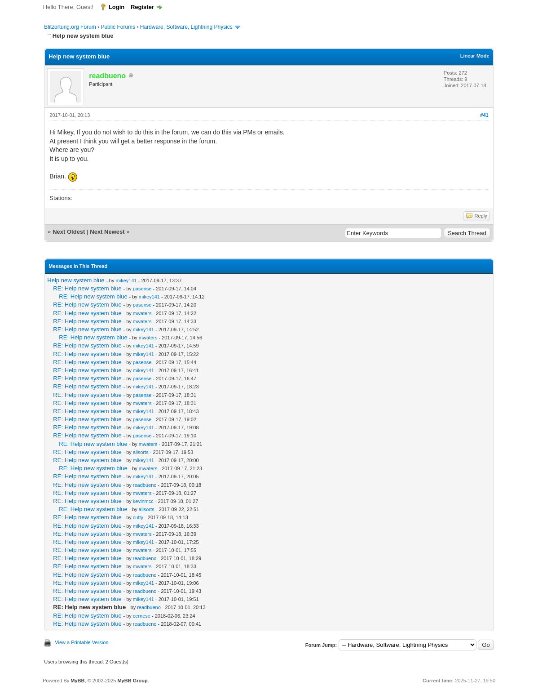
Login (116, 7)
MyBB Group (132, 680)
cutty (138, 517)
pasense (142, 288)
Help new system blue (75, 280)
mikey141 (126, 280)
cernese (141, 616)
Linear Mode (474, 55)
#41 (484, 115)
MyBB (77, 680)
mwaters (142, 313)
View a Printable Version (81, 642)
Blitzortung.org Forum (70, 27)
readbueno (145, 485)
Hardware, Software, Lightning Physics (186, 27)
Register (142, 7)
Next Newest (107, 231)
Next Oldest (69, 231)
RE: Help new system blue (87, 288)
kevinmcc (143, 501)
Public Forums (118, 27)
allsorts (141, 452)
